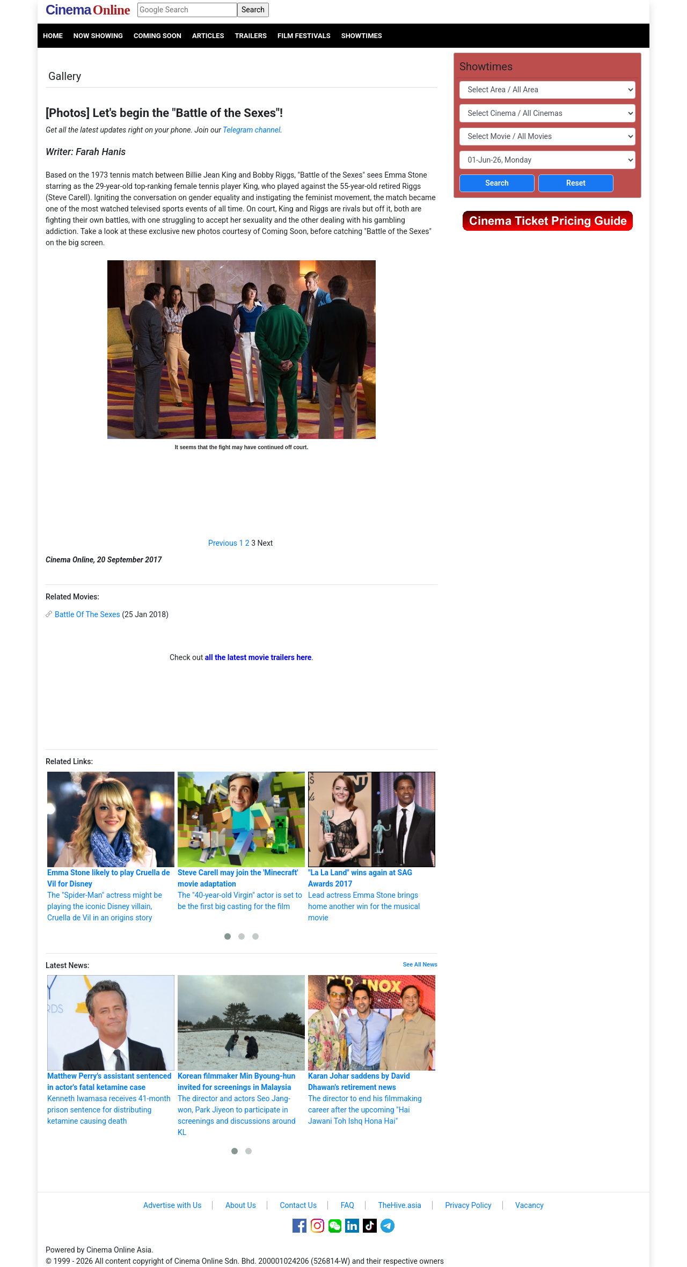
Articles (208, 36)
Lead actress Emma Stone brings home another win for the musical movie (371, 847)
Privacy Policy (468, 1205)
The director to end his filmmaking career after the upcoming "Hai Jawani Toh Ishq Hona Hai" (371, 1050)
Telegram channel (251, 130)
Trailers (251, 36)
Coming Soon (157, 36)
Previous (222, 543)
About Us (240, 1205)
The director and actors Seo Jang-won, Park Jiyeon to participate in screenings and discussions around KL (241, 1056)
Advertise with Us (172, 1205)
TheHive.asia (399, 1205)
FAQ (347, 1205)
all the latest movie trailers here (258, 657)
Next (265, 543)
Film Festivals (304, 36)
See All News (420, 964)
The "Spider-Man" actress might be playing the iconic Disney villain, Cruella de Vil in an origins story (110, 847)
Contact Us (298, 1205)
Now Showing (98, 36)
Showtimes (361, 36)
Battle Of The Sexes (87, 614)
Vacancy (529, 1205)
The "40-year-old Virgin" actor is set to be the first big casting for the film (241, 841)
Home (53, 36)
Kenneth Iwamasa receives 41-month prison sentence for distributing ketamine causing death (110, 1050)
